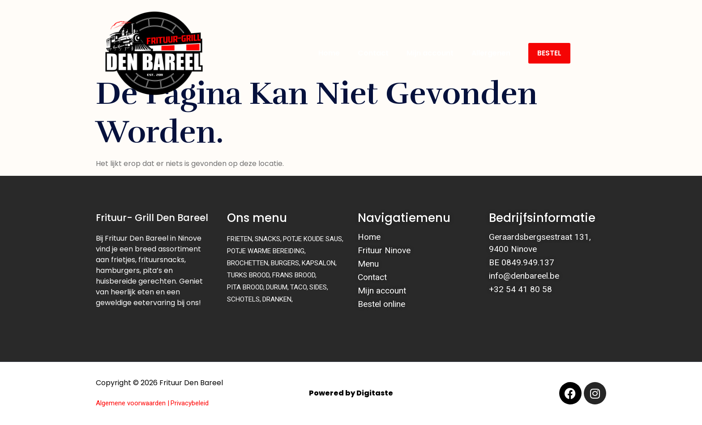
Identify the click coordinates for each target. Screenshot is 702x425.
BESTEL (549, 53)
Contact (373, 53)
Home (329, 53)
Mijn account (430, 53)
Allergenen (490, 53)
